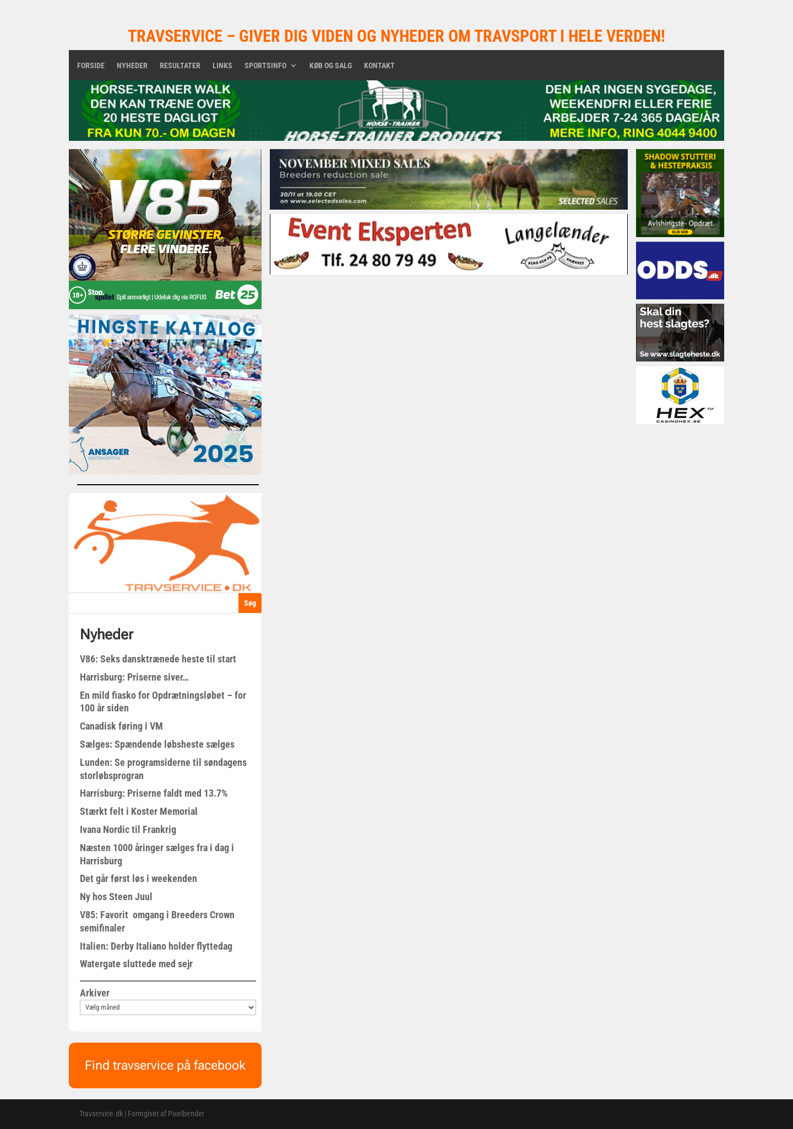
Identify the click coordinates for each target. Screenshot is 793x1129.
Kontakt (379, 66)
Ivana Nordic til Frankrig (128, 829)
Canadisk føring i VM (121, 726)
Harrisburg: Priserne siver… (134, 677)
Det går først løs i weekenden (138, 878)
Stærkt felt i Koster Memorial (139, 811)
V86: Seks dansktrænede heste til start (158, 659)
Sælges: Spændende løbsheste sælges (157, 744)
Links (222, 66)
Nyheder (132, 66)
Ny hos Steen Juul (116, 896)
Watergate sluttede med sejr (136, 963)
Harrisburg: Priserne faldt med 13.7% (153, 793)
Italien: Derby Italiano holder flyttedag (156, 946)
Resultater (180, 66)
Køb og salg (330, 66)
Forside (91, 66)
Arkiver (95, 993)
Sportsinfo (265, 66)
